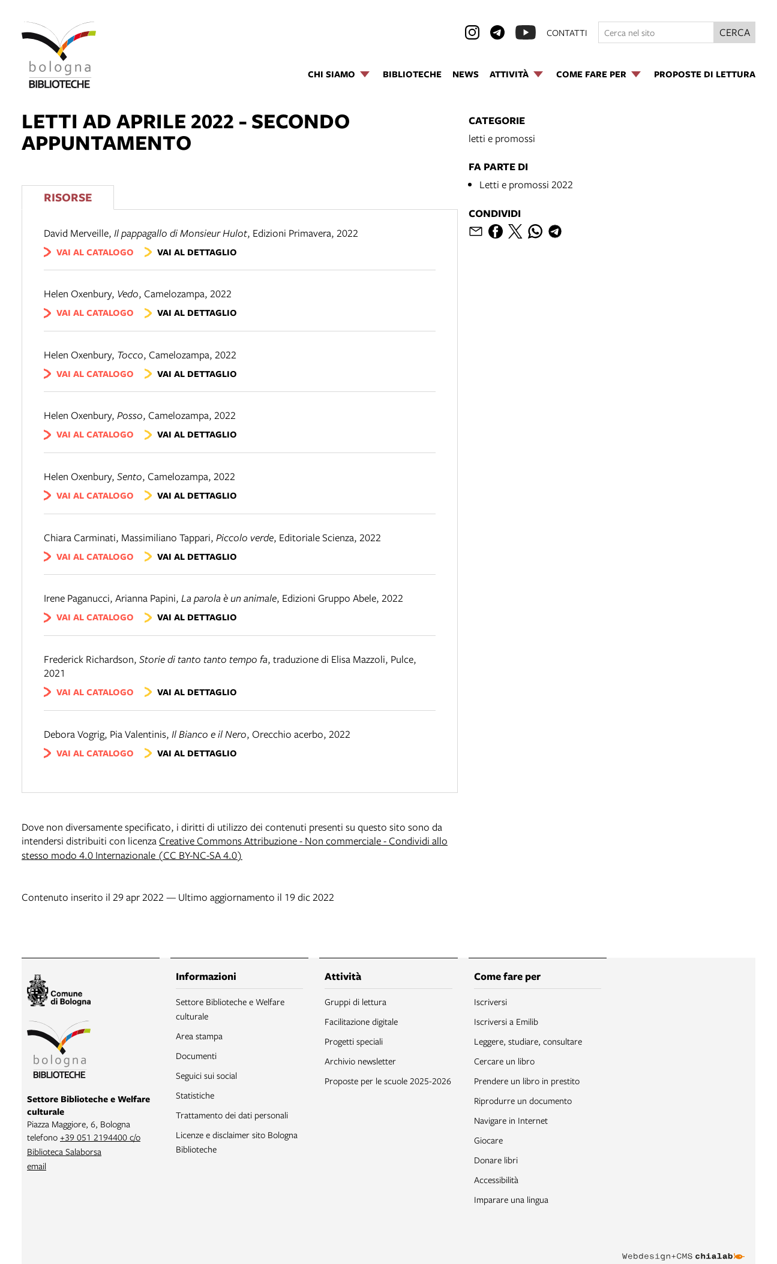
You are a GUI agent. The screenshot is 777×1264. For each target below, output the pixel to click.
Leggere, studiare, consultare (528, 1041)
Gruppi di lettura (355, 1001)
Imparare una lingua (511, 1199)
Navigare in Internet (511, 1120)
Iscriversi (490, 1001)
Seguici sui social (206, 1075)
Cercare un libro (504, 1061)
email (36, 1166)
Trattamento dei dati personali (232, 1115)
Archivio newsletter (360, 1061)
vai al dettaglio (197, 252)
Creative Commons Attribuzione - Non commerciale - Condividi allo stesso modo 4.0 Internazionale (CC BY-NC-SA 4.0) (235, 848)
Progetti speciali (354, 1041)
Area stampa (199, 1036)
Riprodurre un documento (523, 1100)
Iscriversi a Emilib (506, 1021)
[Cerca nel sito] (656, 32)
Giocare (488, 1140)
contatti (567, 32)
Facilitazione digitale (361, 1021)
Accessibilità (496, 1179)
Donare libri (496, 1160)
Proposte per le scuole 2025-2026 (388, 1081)
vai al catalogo (95, 252)
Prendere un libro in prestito (527, 1081)
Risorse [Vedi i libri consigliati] (68, 197)
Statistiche (195, 1095)
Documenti (196, 1055)
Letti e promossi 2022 (526, 184)
